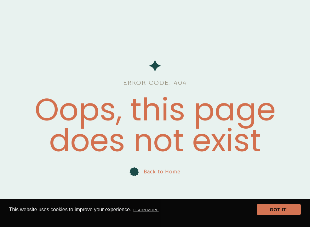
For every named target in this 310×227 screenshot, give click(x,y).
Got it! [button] (279, 209)
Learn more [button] (145, 210)
